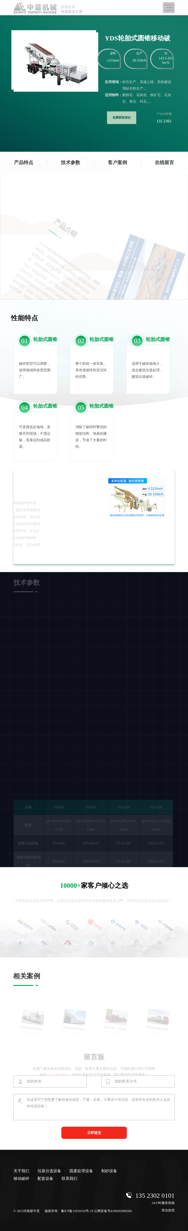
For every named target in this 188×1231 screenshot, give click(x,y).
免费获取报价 (121, 99)
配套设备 (45, 1178)
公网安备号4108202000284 (113, 1211)
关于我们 (21, 1171)
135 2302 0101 (155, 1195)
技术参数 (70, 167)
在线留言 (164, 167)
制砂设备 (109, 1171)
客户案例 (117, 167)
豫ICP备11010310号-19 (77, 1211)
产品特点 (23, 167)
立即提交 (94, 1133)
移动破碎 (21, 1178)
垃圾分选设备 (49, 1171)
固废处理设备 (81, 1171)
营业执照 (168, 1210)
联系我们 (69, 1178)
